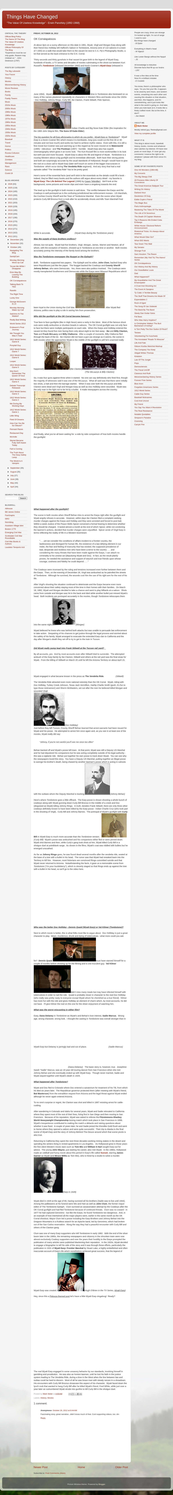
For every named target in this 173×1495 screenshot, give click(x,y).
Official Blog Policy (13, 36)
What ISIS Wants (141, 240)
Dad (136, 273)
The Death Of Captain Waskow (147, 217)
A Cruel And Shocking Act (145, 286)
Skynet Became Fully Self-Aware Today (18, 442)
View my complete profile (145, 133)
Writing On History (142, 189)
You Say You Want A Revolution (148, 407)
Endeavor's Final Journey (17, 328)
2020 (10, 206)
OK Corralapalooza (18, 281)
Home (81, 1467)
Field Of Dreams (17, 419)
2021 (10, 203)
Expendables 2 (140, 299)
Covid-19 (9, 173)
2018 (10, 214)
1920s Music (10, 136)
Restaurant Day (16, 433)
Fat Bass (138, 317)
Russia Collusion (12, 153)
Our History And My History (146, 267)
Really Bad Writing (18, 320)
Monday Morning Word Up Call (17, 261)
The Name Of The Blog (15, 39)
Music (7, 102)
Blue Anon (138, 384)
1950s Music (10, 126)
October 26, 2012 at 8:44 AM (65, 1410)
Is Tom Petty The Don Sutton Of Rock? (151, 329)
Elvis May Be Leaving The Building (16, 274)
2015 (10, 225)
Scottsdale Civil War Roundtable (13, 537)
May (12, 483)
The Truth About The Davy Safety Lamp (18, 455)
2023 (10, 195)
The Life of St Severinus (144, 213)
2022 (10, 199)
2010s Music (10, 105)
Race (7, 166)
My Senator (139, 247)
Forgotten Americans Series (146, 387)
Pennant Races (16, 429)
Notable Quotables (142, 414)
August (13, 472)
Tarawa (137, 333)
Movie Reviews (11, 88)
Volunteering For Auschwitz (146, 336)
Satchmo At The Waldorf (17, 315)
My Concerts (139, 173)
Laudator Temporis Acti (15, 547)
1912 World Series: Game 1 (18, 411)
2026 (10, 184)
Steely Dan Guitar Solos (144, 313)
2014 (10, 229)
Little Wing (14, 416)
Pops (136, 363)
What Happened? (141, 277)
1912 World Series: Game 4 (18, 380)
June (12, 479)
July (12, 475)
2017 (10, 217)
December (15, 240)
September (15, 468)
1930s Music (10, 132)
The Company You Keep (144, 350)
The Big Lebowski (12, 71)
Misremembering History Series (147, 377)
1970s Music (10, 119)
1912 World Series (142, 390)
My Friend (138, 404)
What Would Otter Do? (144, 237)
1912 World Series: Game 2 (18, 399)
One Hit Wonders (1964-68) (146, 170)
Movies (50, 1398)
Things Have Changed (32, 17)
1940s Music (10, 129)
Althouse (9, 508)
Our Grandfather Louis (144, 270)
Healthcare (9, 156)
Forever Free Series (143, 380)
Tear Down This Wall (143, 244)
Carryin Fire (139, 424)
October (14, 247)
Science (8, 170)
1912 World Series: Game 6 (18, 356)
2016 (10, 221)
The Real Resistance (143, 411)
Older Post (121, 1467)
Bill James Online (12, 512)
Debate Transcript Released (17, 386)
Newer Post (41, 1467)
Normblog (9, 522)
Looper (13, 361)
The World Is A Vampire (16, 462)
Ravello (13, 290)
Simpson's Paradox (142, 418)
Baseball (8, 139)
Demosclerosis (140, 367)
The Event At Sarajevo (144, 289)
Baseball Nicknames (143, 397)
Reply (43, 1418)
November (15, 243)
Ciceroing (138, 421)
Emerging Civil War (13, 532)
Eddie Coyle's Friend (143, 199)
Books (7, 92)
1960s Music (10, 122)
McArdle (13, 437)
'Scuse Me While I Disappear (17, 267)
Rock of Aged (140, 303)
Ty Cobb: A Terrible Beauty (145, 293)
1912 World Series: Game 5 (18, 366)
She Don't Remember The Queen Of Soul (17, 373)
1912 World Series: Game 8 (18, 340)
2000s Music (10, 108)
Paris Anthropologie (142, 206)
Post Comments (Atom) (55, 1473)
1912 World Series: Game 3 (18, 392)
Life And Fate (140, 343)
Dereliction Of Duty (142, 196)
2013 (10, 233)
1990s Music (10, 112)
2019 (10, 210)
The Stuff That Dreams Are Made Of (149, 296)
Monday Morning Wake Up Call (17, 309)
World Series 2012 (18, 324)
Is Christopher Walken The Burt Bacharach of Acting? (147, 324)
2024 (10, 191)
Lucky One (14, 298)
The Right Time (16, 294)
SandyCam (14, 256)
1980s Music (10, 115)
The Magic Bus (140, 203)
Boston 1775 (10, 529)
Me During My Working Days (17, 405)
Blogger (102, 1484)
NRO (7, 519)
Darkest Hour (140, 193)
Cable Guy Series (142, 394)
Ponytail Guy (15, 345)
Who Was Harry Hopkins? (145, 320)
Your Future (10, 74)
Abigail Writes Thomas (144, 353)
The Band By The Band (144, 310)
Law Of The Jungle (142, 360)
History (43, 1398)
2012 (10, 236)
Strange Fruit (140, 251)
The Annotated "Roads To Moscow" (149, 339)
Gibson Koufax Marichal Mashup (148, 346)
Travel (7, 143)
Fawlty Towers (11, 98)
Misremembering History (15, 85)
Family (8, 95)
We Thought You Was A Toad (17, 334)
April (12, 487)
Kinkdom (138, 356)
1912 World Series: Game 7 (18, 350)
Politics (8, 149)
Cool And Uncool (141, 401)
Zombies (8, 160)
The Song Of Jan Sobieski (145, 306)
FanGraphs (10, 515)
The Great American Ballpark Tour (148, 186)
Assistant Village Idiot (14, 526)
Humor (8, 146)
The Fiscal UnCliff (142, 370)
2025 (10, 188)
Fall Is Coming (16, 449)
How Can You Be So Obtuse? (17, 424)
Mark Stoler (142, 126)
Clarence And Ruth (142, 373)
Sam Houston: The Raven (145, 254)
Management (10, 163)
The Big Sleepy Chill (143, 177)
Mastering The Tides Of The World (149, 210)
